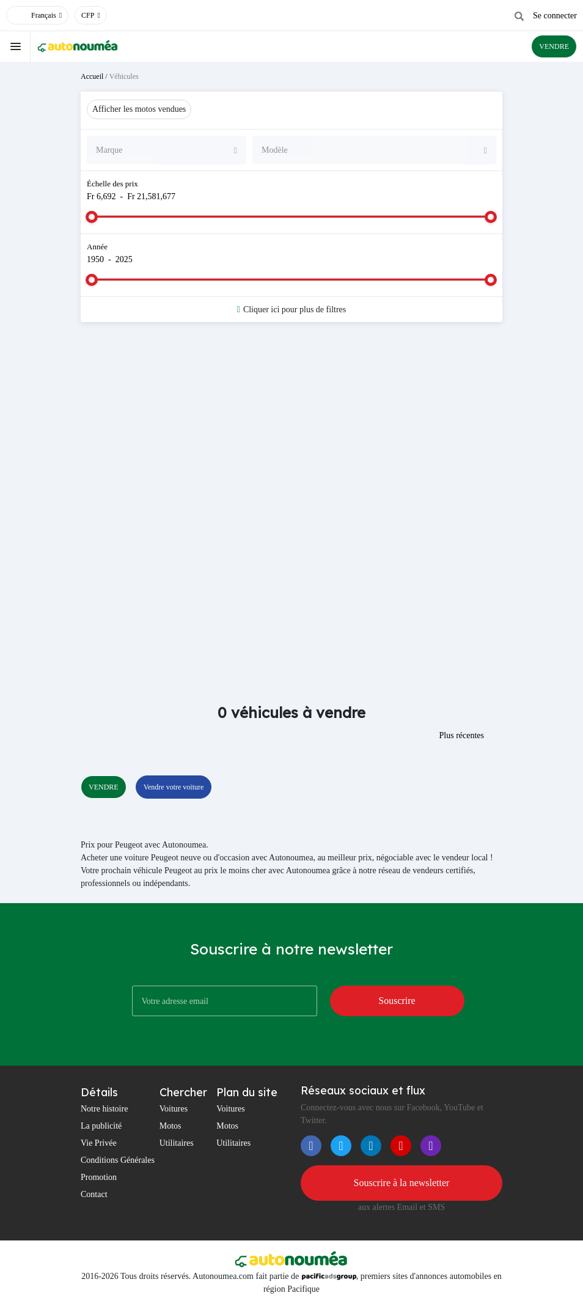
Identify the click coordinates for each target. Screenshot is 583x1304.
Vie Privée (99, 1143)
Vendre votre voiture (174, 787)
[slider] (92, 217)
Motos (171, 1125)
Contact (94, 1194)
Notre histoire (104, 1108)
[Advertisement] (291, 429)
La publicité (101, 1125)
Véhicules (124, 76)
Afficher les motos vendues (139, 109)
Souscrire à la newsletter (402, 1183)
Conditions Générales (118, 1160)
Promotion (99, 1177)
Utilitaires (177, 1143)
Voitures (174, 1108)
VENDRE (554, 46)
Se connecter (555, 15)
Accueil (92, 76)
